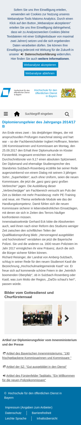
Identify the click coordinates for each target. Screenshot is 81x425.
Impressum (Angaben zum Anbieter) (28, 407)
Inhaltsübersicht (47, 418)
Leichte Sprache (15, 418)
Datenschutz (13, 413)
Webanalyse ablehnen (39, 73)
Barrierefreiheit (41, 413)
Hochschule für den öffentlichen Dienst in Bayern (33, 395)
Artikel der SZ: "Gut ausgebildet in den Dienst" (36, 366)
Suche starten (67, 114)
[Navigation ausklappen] (6, 114)
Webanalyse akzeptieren (40, 65)
